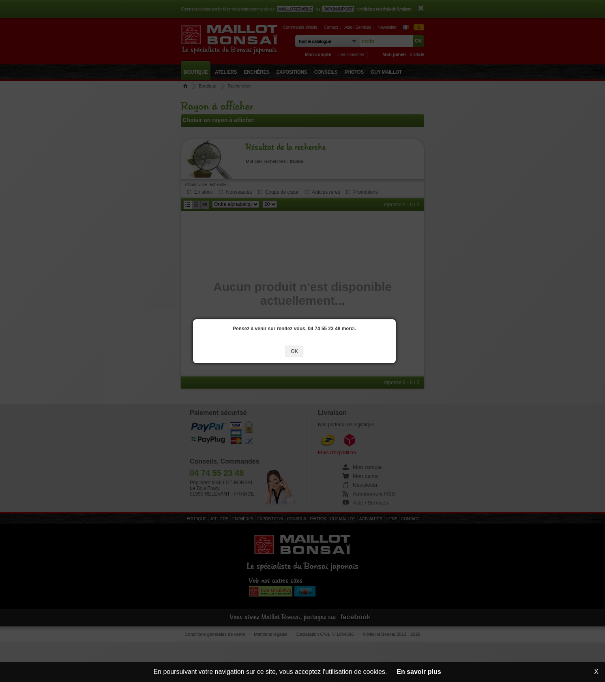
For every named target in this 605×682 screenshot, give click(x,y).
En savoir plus (419, 671)
